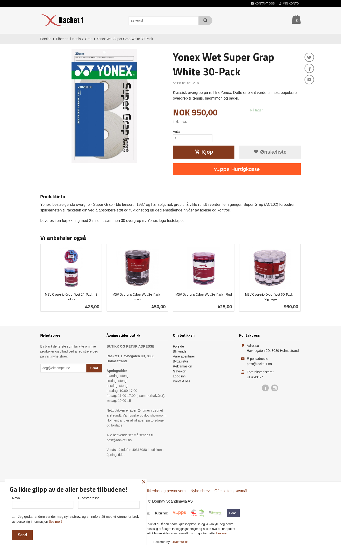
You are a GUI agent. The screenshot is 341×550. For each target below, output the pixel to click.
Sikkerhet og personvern (165, 492)
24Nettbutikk (179, 543)
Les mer (221, 534)
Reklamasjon (182, 367)
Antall (177, 131)
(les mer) (55, 521)
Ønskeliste (269, 153)
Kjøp (203, 153)
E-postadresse (108, 501)
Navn (42, 501)
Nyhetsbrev (200, 492)
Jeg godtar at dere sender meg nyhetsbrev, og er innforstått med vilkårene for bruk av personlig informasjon (75, 519)
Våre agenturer (184, 357)
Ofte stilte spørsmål (231, 492)
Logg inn (179, 377)
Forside (45, 39)
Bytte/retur (180, 362)
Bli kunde (180, 352)
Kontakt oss (181, 382)
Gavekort (179, 372)
